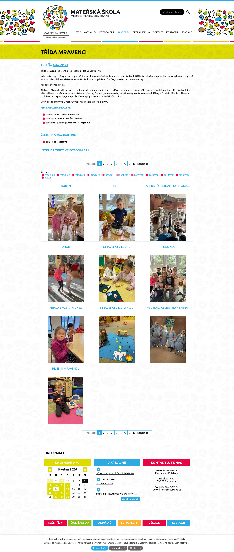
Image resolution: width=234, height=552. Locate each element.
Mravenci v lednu (117, 246)
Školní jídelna (141, 32)
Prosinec (168, 246)
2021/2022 (124, 175)
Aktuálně (117, 462)
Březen (117, 185)
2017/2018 (65, 175)
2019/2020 (94, 175)
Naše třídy (123, 32)
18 (50, 493)
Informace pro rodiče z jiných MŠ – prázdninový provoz (126, 473)
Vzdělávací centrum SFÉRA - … (168, 309)
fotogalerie (129, 522)
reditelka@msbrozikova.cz (166, 489)
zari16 (48, 177)
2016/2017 (50, 175)
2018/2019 (79, 175)
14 (67, 489)
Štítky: (45, 172)
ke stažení (178, 522)
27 (50, 481)
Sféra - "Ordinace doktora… (168, 185)
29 (61, 481)
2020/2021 (109, 175)
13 (125, 164)
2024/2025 (169, 175)
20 (61, 493)
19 (134, 164)
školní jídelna (80, 522)
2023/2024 (154, 175)
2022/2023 (139, 175)
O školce (158, 32)
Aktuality (90, 32)
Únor (66, 246)
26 (56, 496)
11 (50, 489)
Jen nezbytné (118, 548)
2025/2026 (184, 175)
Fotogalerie (106, 32)
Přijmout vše (99, 548)
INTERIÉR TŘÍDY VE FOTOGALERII (65, 150)
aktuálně (104, 522)
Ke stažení (172, 32)
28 (67, 496)
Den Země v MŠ (104, 483)
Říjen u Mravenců (65, 368)
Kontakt (186, 32)
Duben (66, 185)
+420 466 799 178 (168, 487)
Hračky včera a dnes (66, 307)
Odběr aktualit (131, 499)
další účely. (180, 539)
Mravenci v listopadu (117, 307)
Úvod (78, 32)
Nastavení (135, 548)
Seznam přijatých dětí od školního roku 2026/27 (122, 493)
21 (67, 493)
